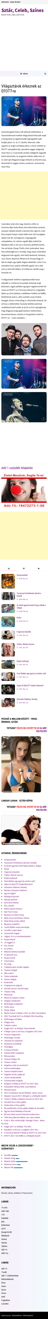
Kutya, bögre (9, 1010)
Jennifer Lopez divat (13, 930)
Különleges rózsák (12, 1037)
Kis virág (7, 964)
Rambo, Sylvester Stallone (15, 890)
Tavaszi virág (9, 991)
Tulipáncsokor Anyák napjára (16, 967)
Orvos (3, 1293)
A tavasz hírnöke (11, 1050)
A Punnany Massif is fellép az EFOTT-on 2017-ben (25, 1132)
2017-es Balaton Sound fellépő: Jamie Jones (23, 1092)
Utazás (4, 1242)
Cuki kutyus (9, 961)
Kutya (19, 617)
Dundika (11, 1155)
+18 (2, 1214)
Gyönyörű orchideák (12, 1043)
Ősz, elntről (9, 905)
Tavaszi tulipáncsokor (13, 1071)
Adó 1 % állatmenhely (9, 1275)
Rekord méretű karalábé (14, 951)
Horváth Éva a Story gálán (15, 1102)
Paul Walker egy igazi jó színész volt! (31, 673)
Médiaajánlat (28, 1315)
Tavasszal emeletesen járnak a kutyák (20, 862)
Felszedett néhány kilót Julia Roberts (20, 1086)
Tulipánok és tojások (13, 985)
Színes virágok (10, 979)
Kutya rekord (9, 939)
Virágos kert (9, 1022)
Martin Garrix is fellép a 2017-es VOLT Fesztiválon (25, 1013)
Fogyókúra (5, 1300)
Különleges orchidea (13, 1019)
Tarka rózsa (9, 1007)
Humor (4, 1239)
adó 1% (4, 1268)
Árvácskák (8, 982)
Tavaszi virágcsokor (12, 1034)
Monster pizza (10, 1089)
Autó (3, 1296)
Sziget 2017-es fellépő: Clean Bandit (19, 1028)
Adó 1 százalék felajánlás (17, 468)
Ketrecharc (5, 1225)
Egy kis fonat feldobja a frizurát (17, 1111)
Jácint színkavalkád (12, 1077)
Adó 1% (4, 1249)
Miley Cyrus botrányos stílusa (16, 918)
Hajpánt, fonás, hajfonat (14, 1074)
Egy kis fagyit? (10, 893)
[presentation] (8, 568)
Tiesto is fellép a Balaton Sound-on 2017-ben (23, 1099)
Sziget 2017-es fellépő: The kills (17, 1126)
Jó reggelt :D (9, 942)
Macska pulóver (11, 899)
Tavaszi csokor (10, 1062)
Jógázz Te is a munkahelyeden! (17, 936)
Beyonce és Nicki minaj (14, 915)
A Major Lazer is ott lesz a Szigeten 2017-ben (23, 1031)
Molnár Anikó (16, 1161)
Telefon (4, 1246)
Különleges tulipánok (13, 1004)
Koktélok (4, 1218)
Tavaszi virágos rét (12, 1059)
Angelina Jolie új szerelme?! (16, 1065)
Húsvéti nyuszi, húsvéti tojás (16, 988)
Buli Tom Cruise (11, 911)
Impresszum (6, 1315)
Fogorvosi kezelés (24, 632)
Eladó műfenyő (23, 661)
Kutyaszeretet (22, 575)
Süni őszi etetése (11, 902)
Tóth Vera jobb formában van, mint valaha (22, 1117)
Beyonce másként (12, 924)
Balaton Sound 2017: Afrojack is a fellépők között (25, 1096)
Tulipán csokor (10, 1025)
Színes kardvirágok (12, 1068)
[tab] (8, 568)
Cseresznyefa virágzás (13, 1080)
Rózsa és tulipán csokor (14, 997)
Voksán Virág (11, 1158)
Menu (24, 74)
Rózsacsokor (9, 1056)
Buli (2, 1221)
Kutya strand (9, 957)
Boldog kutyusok (11, 896)
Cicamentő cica (10, 954)
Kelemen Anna (12, 1164)
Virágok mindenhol (12, 1000)
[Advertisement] (24, 45)
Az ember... (9, 948)
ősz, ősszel (9, 945)
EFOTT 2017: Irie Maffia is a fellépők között (22, 1135)
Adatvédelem (17, 1315)
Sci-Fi (3, 1228)
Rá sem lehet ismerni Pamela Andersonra (21, 1114)
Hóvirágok (8, 1046)
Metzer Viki (13, 1167)
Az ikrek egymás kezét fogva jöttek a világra (22, 865)
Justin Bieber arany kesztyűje (16, 927)
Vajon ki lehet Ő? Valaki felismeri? (30, 685)
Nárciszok (8, 994)
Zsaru (3, 1286)
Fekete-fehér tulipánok (14, 1053)
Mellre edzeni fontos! (13, 908)
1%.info (4, 1207)
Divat (3, 1282)
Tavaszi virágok (10, 970)
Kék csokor (9, 973)
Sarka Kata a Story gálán (14, 1105)
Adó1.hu (4, 1253)
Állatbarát (5, 1235)
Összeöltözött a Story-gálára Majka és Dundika (24, 1108)
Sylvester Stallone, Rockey (27, 699)
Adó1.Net (5, 1211)
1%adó (4, 1272)
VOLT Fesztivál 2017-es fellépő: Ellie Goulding (23, 1016)
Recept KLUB (6, 1232)
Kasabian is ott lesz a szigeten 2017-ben (21, 1129)
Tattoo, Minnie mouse (25, 644)
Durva (3, 1290)
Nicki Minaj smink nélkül (14, 921)
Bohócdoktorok (7, 1279)
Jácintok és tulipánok (13, 1040)
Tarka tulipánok (11, 976)
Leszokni (5, 1304)
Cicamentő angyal (12, 933)
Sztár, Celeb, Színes (22, 10)
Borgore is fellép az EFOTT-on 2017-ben (21, 1083)
